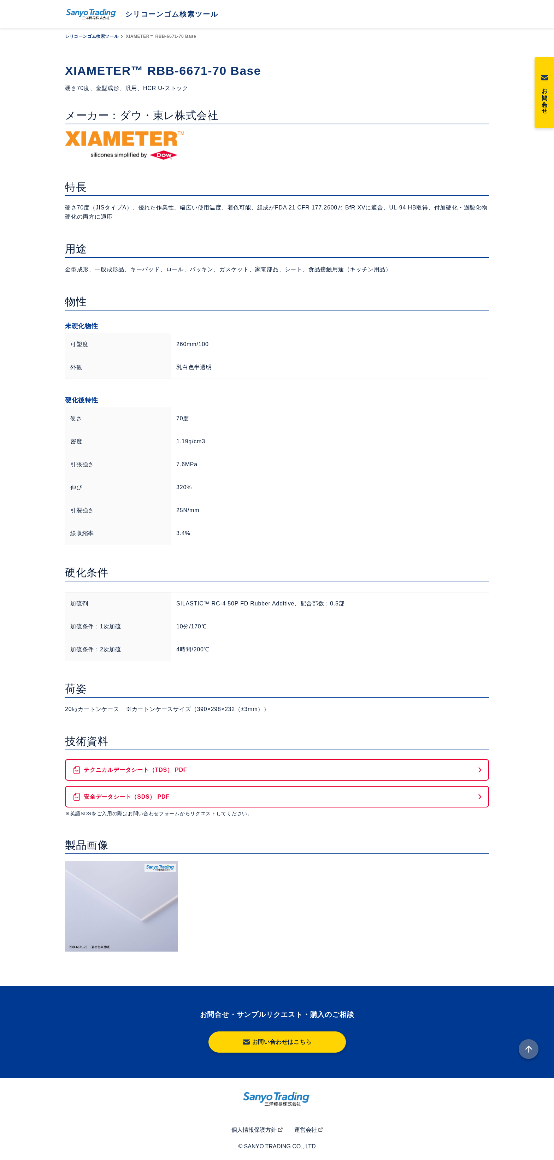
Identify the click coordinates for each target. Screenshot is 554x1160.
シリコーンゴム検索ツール (91, 36)
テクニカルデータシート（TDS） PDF (135, 770)
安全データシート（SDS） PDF (127, 797)
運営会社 (305, 1130)
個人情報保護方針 (254, 1130)
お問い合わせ (545, 97)
